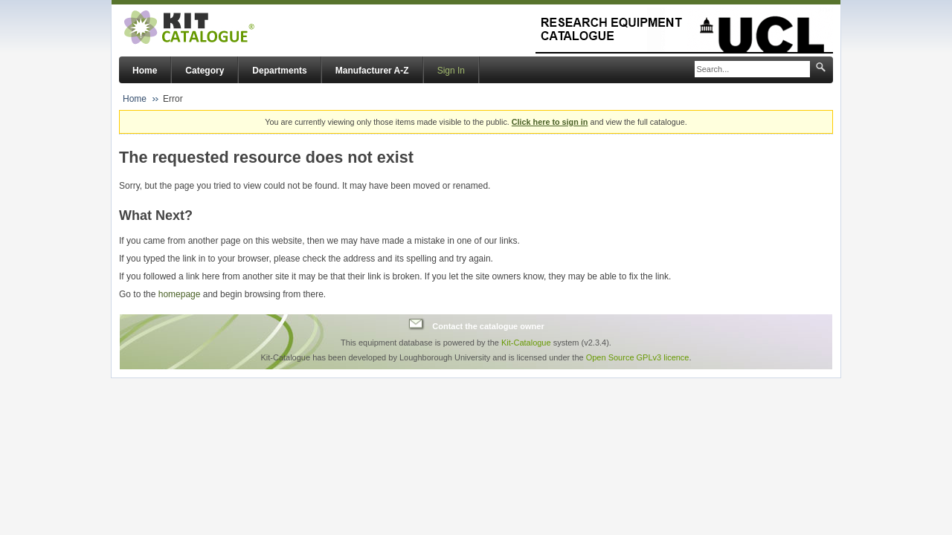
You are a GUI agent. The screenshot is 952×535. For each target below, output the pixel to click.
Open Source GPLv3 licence (637, 357)
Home (144, 70)
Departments (279, 70)
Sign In (451, 70)
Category (204, 70)
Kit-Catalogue (526, 342)
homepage (179, 294)
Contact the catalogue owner (488, 326)
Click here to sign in (550, 121)
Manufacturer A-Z (372, 70)
